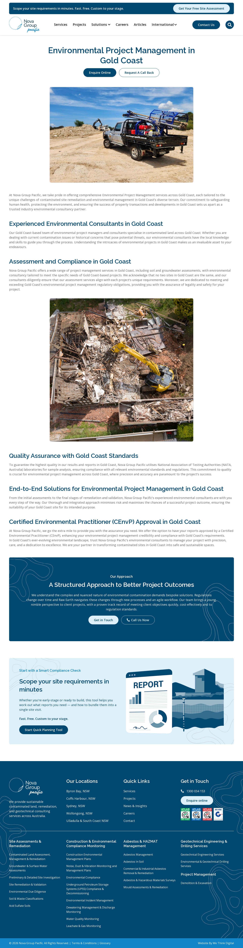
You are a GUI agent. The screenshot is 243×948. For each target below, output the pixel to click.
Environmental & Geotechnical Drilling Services (205, 864)
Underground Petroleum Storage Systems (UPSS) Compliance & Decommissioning (87, 889)
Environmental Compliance (83, 877)
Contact (129, 821)
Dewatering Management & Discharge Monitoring (90, 910)
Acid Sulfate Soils (19, 906)
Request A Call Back (139, 73)
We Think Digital (223, 943)
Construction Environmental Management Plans (84, 857)
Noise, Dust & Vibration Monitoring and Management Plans (91, 868)
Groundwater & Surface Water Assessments (28, 868)
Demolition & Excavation (196, 883)
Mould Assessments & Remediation (146, 887)
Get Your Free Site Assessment (201, 8)
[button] (166, 24)
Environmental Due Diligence (27, 891)
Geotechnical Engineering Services (202, 854)
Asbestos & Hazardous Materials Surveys (150, 880)
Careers (122, 24)
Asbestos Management (138, 854)
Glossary (105, 943)
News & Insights (135, 806)
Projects (79, 24)
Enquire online (197, 800)
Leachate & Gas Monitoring (83, 926)
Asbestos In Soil (134, 861)
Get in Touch (103, 620)
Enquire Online (100, 73)
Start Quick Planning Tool (43, 730)
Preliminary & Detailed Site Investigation (34, 877)
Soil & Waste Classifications (26, 899)
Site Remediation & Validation (27, 884)
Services (60, 24)
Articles (140, 24)
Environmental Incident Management (89, 900)
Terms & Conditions (84, 943)
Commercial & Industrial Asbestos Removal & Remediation (145, 871)
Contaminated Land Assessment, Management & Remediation (29, 857)
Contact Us (206, 25)
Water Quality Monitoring (82, 919)
